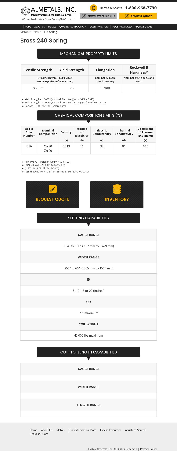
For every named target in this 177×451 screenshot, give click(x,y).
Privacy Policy (148, 449)
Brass (35, 32)
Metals (52, 26)
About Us (39, 26)
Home (28, 26)
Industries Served (122, 26)
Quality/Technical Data (72, 26)
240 (44, 32)
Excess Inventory (99, 26)
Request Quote (143, 26)
